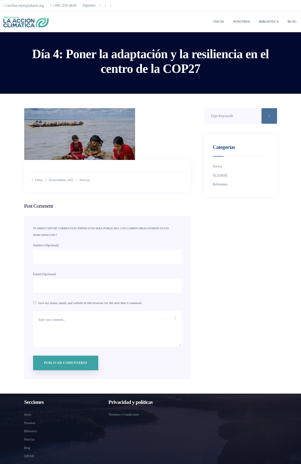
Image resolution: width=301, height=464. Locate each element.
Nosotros (241, 21)
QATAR (28, 456)
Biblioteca (269, 21)
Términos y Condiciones (125, 414)
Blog (292, 21)
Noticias (90, 179)
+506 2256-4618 (67, 5)
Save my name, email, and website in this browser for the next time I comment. (90, 302)
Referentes (220, 183)
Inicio (219, 21)
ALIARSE (220, 174)
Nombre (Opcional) (46, 244)
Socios (217, 165)
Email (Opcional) (44, 273)
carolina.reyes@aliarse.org (24, 5)
